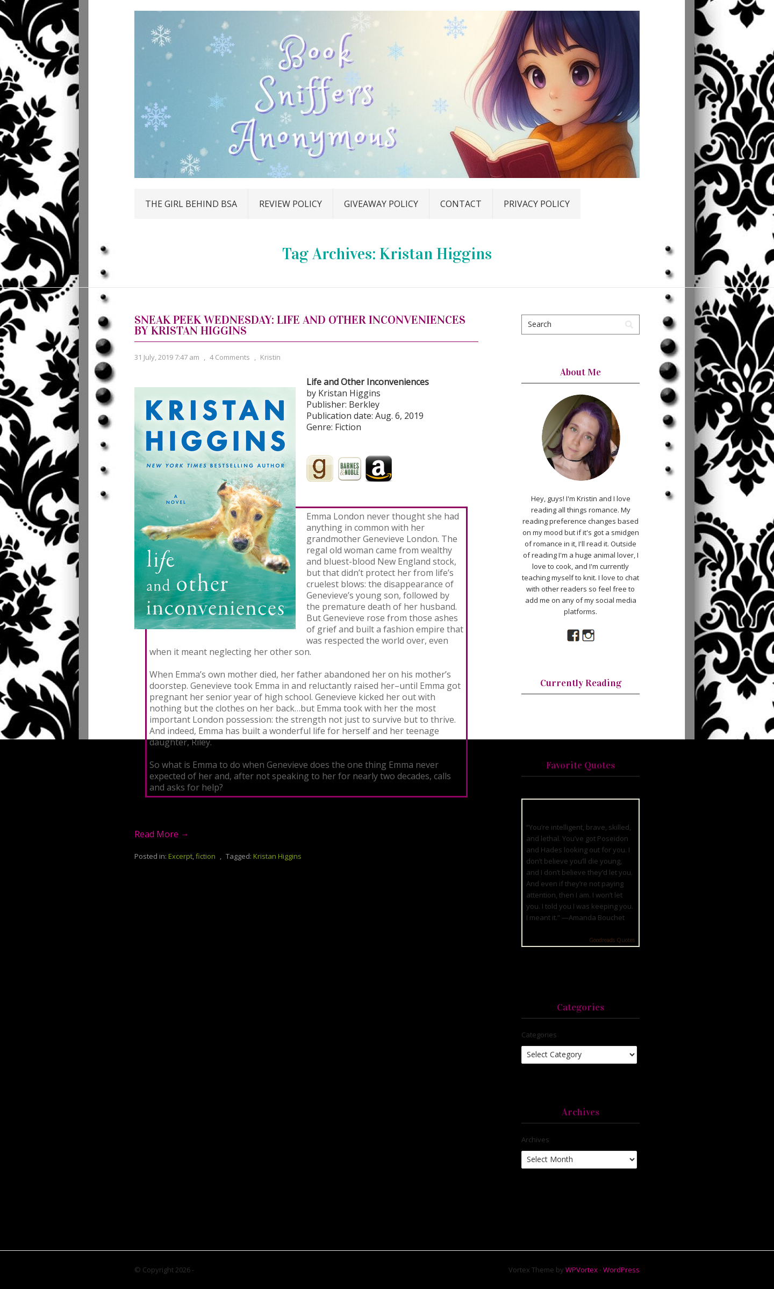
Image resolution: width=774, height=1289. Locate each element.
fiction (206, 856)
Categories (539, 1034)
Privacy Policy (537, 204)
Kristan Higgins (277, 856)
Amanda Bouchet (597, 917)
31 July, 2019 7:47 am (166, 357)
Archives (535, 1139)
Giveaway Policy (381, 204)
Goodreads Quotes (612, 940)
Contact (461, 204)
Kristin (270, 357)
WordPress (621, 1269)
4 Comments (230, 357)
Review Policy (290, 204)
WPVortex (581, 1269)
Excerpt (180, 856)
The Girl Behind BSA (191, 204)
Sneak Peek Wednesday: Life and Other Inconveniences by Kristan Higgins (299, 325)
